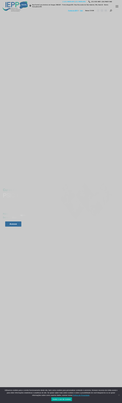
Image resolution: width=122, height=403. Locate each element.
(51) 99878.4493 (68, 2)
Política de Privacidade (81, 395)
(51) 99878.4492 (80, 2)
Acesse (13, 224)
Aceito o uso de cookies (62, 399)
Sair (81, 10)
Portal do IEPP (73, 10)
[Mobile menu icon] (116, 6)
